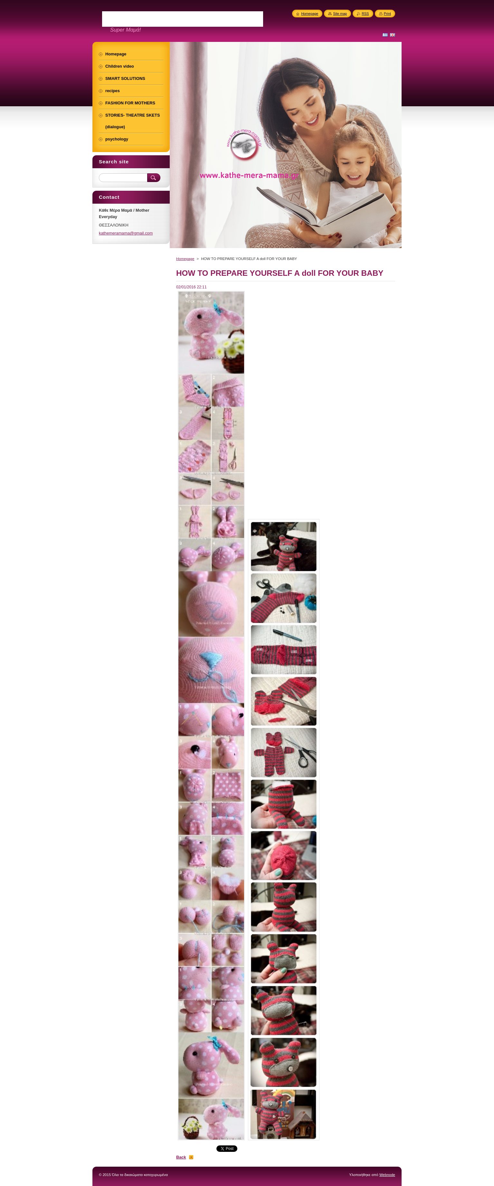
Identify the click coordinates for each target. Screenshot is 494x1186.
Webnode (387, 1175)
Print (387, 13)
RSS (365, 13)
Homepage (185, 259)
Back (181, 1157)
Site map (340, 13)
